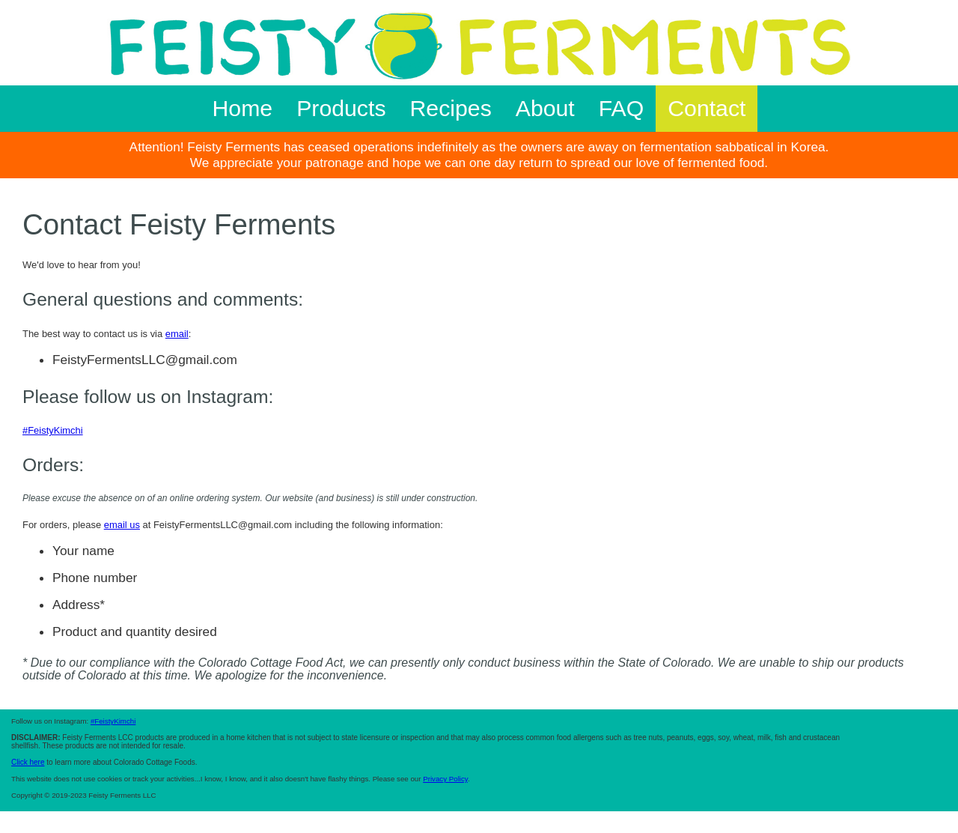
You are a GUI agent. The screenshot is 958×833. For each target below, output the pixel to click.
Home (243, 108)
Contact (706, 108)
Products (340, 108)
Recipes (451, 108)
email (177, 333)
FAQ (621, 108)
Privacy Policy (445, 779)
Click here (27, 762)
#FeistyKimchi (52, 430)
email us (122, 524)
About (545, 108)
